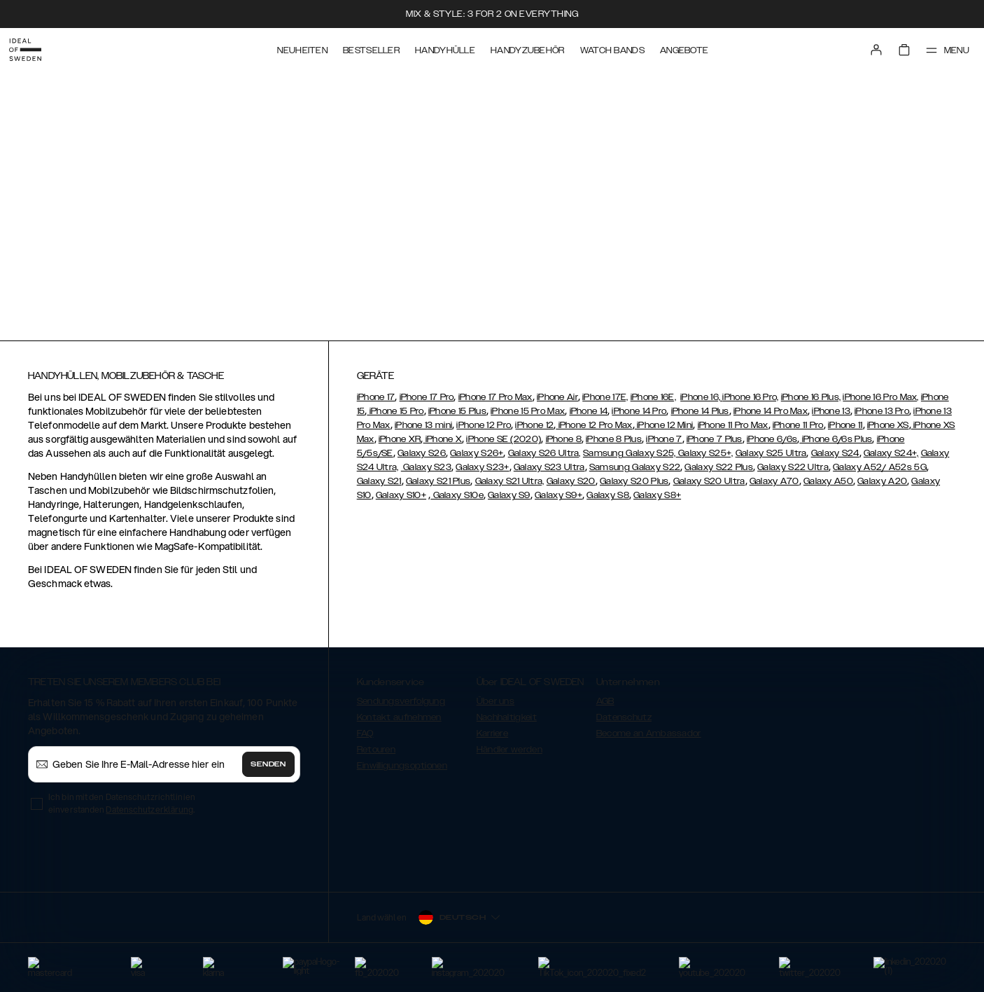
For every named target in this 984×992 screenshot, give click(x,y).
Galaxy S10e (457, 495)
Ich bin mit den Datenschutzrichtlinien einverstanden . (121, 803)
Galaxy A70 (774, 481)
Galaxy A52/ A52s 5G (880, 467)
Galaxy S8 (607, 495)
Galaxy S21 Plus (438, 481)
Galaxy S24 (835, 453)
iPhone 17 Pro (427, 397)
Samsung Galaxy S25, (629, 453)
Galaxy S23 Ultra (549, 467)
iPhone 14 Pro (639, 411)
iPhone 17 (376, 397)
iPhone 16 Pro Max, (880, 397)
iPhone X (443, 439)
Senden (268, 764)
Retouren (376, 750)
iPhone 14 (589, 411)
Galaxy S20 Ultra (709, 481)
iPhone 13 (831, 411)
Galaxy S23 (426, 467)
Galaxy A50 (828, 481)
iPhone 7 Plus (715, 439)
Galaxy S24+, (891, 453)
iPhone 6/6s (772, 439)
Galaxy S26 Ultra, (544, 453)
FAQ (365, 733)
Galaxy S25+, (704, 453)
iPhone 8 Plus (614, 439)
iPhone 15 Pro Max (528, 411)
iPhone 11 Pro (798, 425)
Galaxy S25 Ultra (771, 453)
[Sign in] (866, 48)
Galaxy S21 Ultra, (509, 481)
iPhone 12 (534, 425)
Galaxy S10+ (401, 495)
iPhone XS (888, 425)
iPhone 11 (845, 425)
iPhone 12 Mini (664, 425)
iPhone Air (557, 397)
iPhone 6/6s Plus (835, 439)
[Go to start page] (33, 47)
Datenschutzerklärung (149, 809)
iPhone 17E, (605, 397)
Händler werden (509, 750)
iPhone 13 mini (423, 425)
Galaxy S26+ (476, 453)
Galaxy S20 (571, 481)
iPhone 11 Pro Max (733, 425)
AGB (605, 701)
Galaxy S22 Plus (718, 467)
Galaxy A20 (882, 481)
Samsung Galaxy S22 (634, 467)
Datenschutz (624, 717)
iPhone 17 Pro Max (495, 397)
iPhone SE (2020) (503, 439)
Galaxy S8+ (657, 495)
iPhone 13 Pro (882, 411)
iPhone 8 (564, 439)
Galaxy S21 (379, 481)
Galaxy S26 (422, 453)
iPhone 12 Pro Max (594, 425)
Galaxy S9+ (558, 495)
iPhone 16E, (653, 397)
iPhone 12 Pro (483, 425)
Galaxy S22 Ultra (793, 467)
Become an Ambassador (648, 733)
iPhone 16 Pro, (750, 397)
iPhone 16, (701, 397)
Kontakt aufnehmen (399, 717)
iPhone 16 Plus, (811, 397)
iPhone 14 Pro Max (770, 411)
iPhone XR (400, 439)
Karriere (492, 733)
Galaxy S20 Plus (634, 481)
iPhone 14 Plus (700, 411)
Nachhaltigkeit (507, 717)
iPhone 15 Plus (457, 411)
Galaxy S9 (509, 495)
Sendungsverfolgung (401, 701)
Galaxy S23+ (482, 467)
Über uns (495, 701)
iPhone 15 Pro (395, 411)
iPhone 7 (664, 439)
